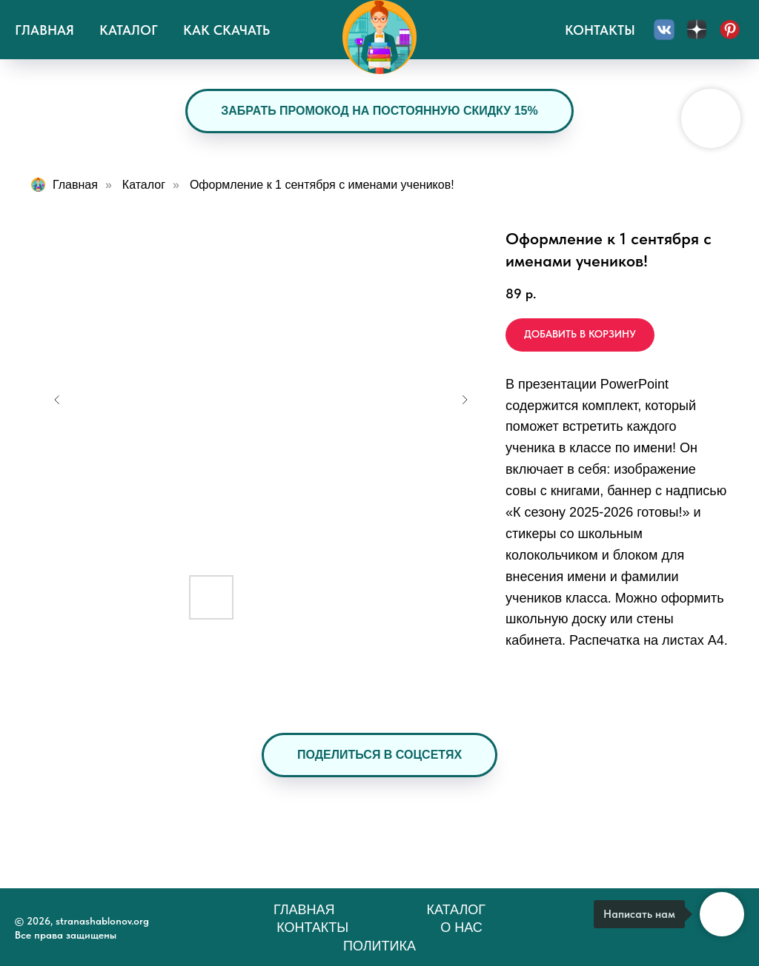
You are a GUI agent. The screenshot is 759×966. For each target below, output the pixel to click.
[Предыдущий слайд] (57, 400)
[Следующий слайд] (465, 400)
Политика (379, 946)
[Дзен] (697, 30)
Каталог (128, 30)
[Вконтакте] (664, 30)
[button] (379, 755)
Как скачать (226, 30)
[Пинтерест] (729, 30)
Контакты (600, 30)
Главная (44, 30)
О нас (461, 927)
